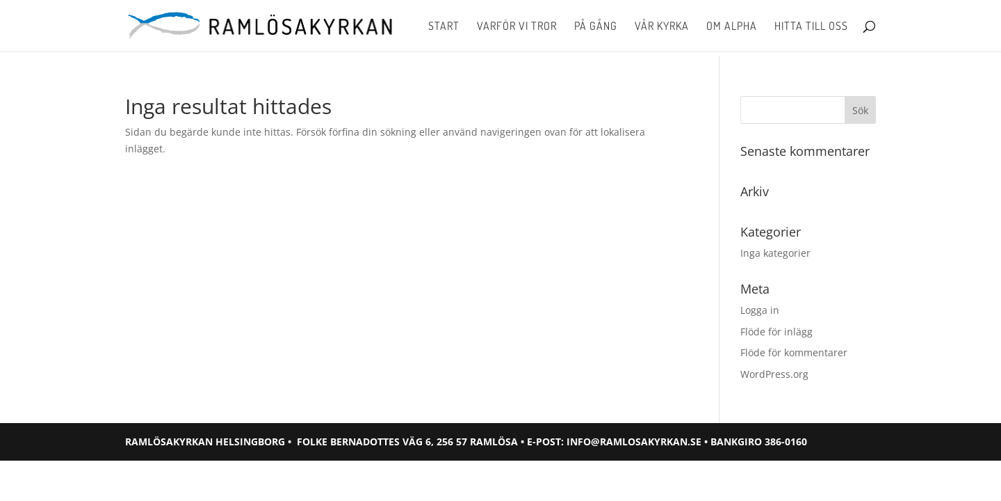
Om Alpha (731, 27)
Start (443, 27)
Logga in (759, 310)
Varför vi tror (517, 27)
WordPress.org (774, 374)
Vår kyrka (662, 27)
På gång (595, 27)
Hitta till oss (811, 27)
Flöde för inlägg (776, 331)
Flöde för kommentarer (793, 352)
